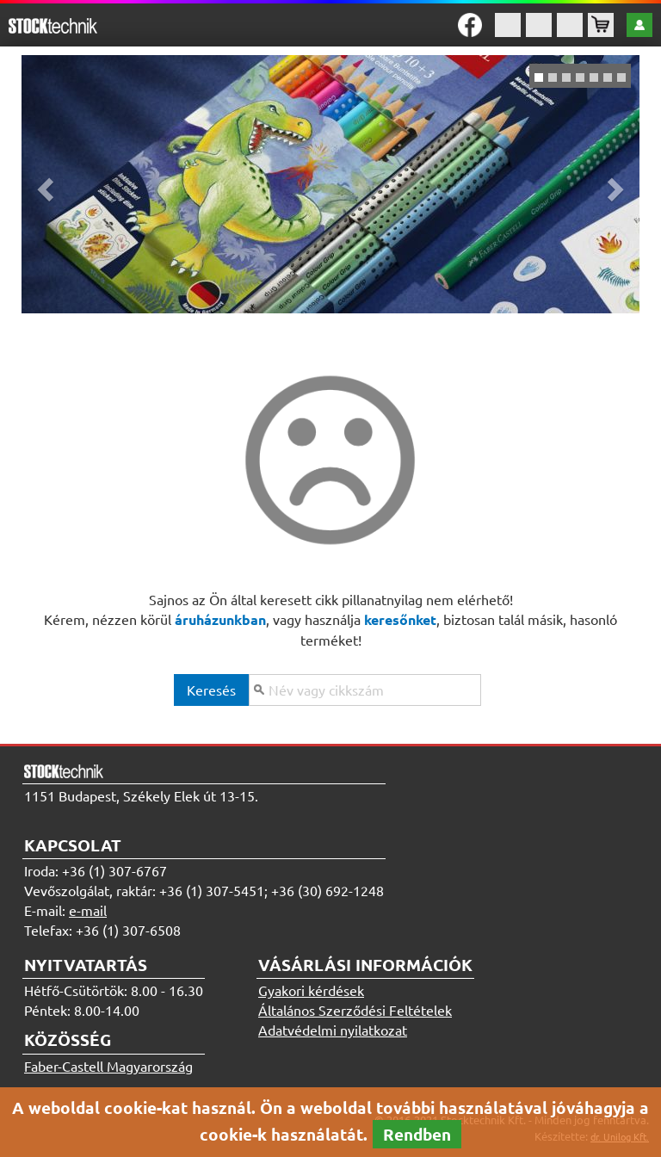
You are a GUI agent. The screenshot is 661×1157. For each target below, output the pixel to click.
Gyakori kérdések (311, 990)
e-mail (88, 910)
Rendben (417, 1134)
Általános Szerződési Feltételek (355, 1009)
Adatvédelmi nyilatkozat (332, 1029)
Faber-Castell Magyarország (108, 1065)
